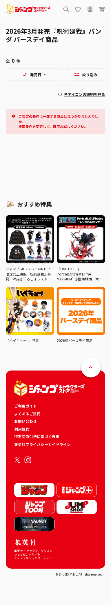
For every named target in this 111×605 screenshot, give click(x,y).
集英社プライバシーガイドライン (42, 444)
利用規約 (21, 429)
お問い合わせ (25, 421)
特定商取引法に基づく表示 (36, 436)
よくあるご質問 (27, 413)
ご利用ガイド (25, 406)
